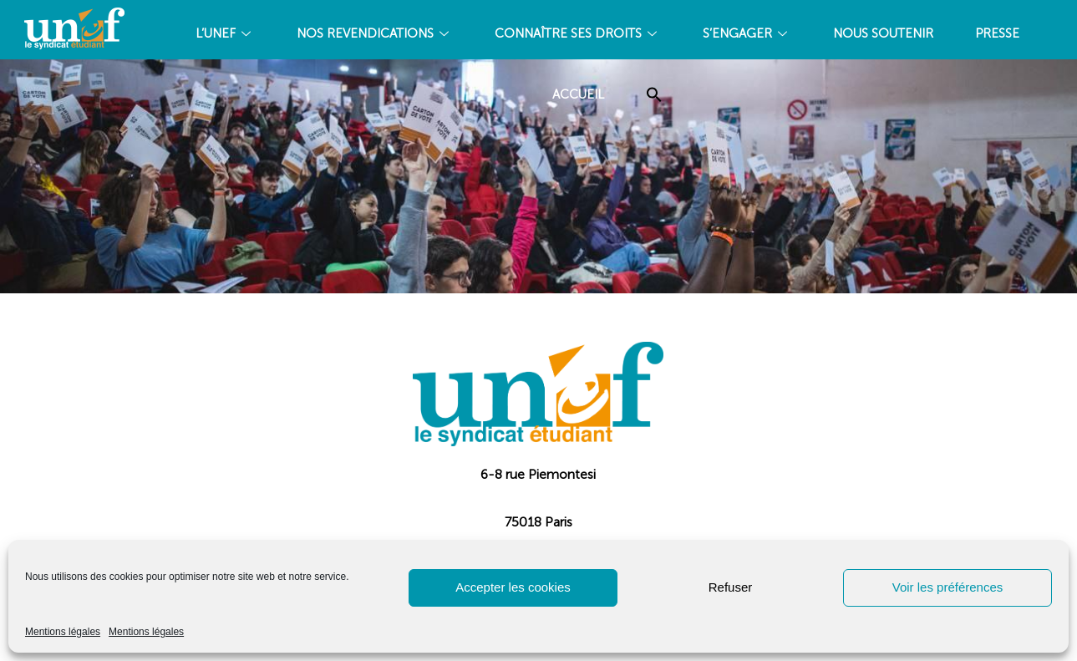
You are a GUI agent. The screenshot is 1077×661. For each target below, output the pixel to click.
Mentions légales (62, 632)
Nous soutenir (883, 33)
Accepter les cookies (513, 587)
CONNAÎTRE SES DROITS (578, 33)
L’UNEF (225, 33)
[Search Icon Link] (654, 94)
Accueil (578, 94)
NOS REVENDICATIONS (375, 33)
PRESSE (997, 33)
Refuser (731, 587)
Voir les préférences (947, 587)
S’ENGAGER (747, 33)
